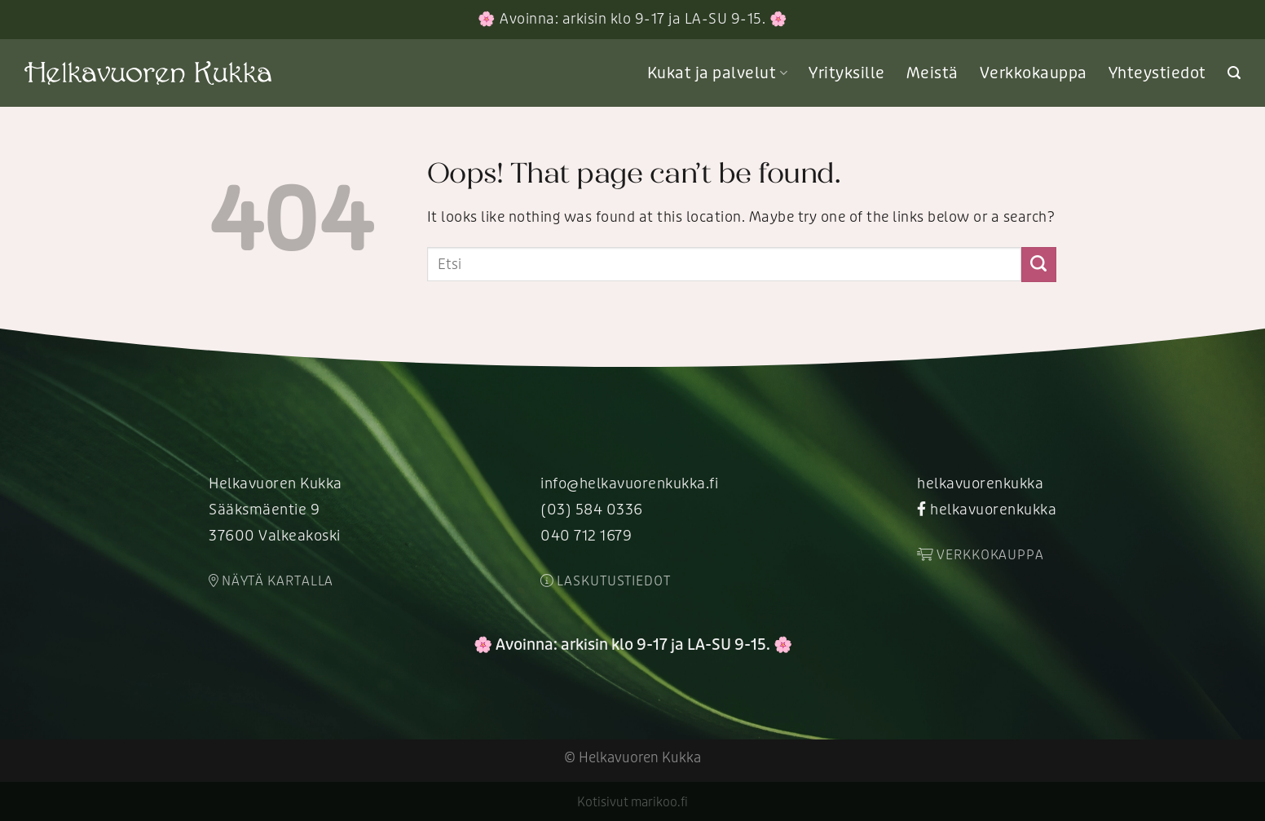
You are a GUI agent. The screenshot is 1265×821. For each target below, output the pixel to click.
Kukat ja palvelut (717, 73)
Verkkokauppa (1033, 73)
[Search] (1234, 73)
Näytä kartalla (271, 581)
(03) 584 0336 (591, 510)
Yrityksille (847, 73)
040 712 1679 (586, 536)
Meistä (932, 73)
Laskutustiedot (605, 581)
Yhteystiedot (1157, 73)
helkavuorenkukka (980, 484)
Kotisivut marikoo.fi (632, 802)
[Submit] (1038, 264)
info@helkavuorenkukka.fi (629, 484)
